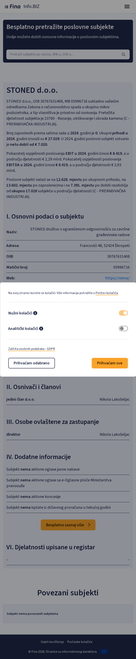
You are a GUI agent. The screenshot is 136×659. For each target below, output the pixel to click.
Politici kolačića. (107, 293)
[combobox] (68, 54)
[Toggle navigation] (127, 6)
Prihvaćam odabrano (31, 363)
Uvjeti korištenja (52, 642)
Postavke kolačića (79, 642)
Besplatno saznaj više (68, 525)
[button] (35, 313)
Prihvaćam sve (110, 363)
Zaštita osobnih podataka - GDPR (31, 349)
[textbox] (68, 54)
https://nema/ (117, 278)
